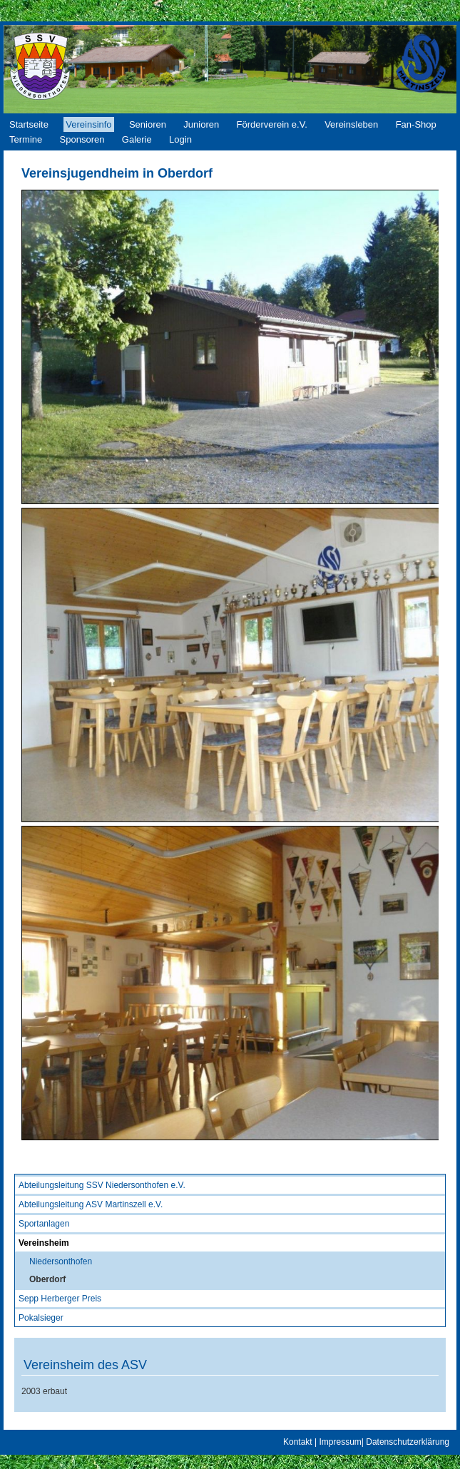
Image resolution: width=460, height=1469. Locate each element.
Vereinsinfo (88, 124)
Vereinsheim (44, 1243)
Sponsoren (82, 139)
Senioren (147, 124)
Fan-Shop (416, 124)
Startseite (28, 124)
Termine (25, 139)
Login (180, 139)
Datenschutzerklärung (407, 1442)
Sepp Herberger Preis (60, 1299)
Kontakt (297, 1442)
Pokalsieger (41, 1318)
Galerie (137, 139)
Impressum (340, 1442)
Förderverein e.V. (272, 124)
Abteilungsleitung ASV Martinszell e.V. (91, 1204)
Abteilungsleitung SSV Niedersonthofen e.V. (102, 1185)
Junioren (201, 124)
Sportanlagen (44, 1224)
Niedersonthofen (60, 1261)
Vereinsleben (351, 124)
